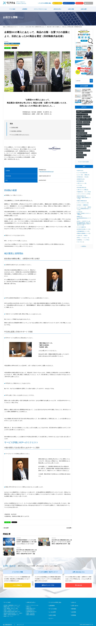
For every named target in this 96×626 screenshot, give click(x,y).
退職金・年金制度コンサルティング (14, 43)
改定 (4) (78, 221)
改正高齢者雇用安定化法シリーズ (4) (84, 219)
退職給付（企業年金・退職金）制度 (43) (84, 119)
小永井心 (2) (79, 235)
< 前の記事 (5, 527)
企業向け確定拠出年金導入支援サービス (12, 611)
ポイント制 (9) (88, 191)
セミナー (51, 618)
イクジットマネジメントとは (40, 9)
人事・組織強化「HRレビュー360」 (11, 608)
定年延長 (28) (80, 176)
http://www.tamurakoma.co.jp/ (47, 171)
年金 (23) (86, 176)
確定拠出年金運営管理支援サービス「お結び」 (13, 612)
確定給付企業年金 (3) (81, 155)
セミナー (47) (86, 116)
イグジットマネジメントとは (32, 605)
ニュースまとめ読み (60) (82, 172)
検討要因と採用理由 (16, 131)
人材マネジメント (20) (81, 138)
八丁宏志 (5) (79, 211)
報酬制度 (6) (85, 205)
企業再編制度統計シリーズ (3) (83, 231)
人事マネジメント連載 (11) (82, 189)
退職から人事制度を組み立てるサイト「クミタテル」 (14, 26)
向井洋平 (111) (80, 170)
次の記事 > (69, 527)
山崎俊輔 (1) (79, 239)
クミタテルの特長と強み (44, 3)
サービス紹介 (12, 9)
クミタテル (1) (80, 157)
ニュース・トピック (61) (82, 114)
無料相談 (73, 608)
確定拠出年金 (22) (80, 179)
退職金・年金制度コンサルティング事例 (11, 45)
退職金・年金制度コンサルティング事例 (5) (84, 214)
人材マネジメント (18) (81, 183)
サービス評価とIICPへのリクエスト (20, 134)
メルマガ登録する (58, 3)
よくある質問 (52, 611)
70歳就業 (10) (80, 191)
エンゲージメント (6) (81, 207)
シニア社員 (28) (80, 130)
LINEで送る (7, 522)
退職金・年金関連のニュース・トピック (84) (84, 112)
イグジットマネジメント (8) (82, 202)
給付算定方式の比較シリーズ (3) (83, 229)
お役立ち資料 (84, 9)
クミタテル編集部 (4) (81, 227)
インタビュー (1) (85, 237)
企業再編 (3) (79, 152)
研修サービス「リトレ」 (9, 616)
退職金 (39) (79, 122)
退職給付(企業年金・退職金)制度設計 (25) (83, 136)
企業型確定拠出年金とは (31, 611)
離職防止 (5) (86, 146)
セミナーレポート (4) (81, 148)
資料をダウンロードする (69, 3)
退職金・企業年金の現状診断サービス (11, 614)
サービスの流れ (53, 608)
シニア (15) (79, 185)
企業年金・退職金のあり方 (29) (83, 128)
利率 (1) (78, 237)
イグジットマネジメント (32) (83, 124)
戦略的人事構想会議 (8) (82, 200)
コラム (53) (79, 116)
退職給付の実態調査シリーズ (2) (83, 233)
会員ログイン (89, 3)
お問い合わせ (80, 3)
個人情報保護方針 (7, 624)
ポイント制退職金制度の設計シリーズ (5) (84, 209)
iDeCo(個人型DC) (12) (81, 187)
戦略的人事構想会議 (30, 614)
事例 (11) (79, 140)
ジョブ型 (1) (86, 239)
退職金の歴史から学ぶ (30, 608)
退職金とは (28, 606)
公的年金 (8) (79, 146)
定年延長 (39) (86, 122)
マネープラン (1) (80, 241)
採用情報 (73, 615)
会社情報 (73, 611)
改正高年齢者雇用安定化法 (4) (83, 150)
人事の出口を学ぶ (57, 9)
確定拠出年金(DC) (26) (81, 133)
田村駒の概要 (14, 127)
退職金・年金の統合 (30, 612)
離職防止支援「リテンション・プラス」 (12, 606)
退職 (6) (89, 207)
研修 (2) (85, 235)
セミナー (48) (80, 174)
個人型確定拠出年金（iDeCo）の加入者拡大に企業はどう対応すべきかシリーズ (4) (84, 223)
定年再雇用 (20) (80, 181)
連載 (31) (79, 126)
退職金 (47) (87, 174)
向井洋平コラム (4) (86, 221)
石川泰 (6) (79, 205)
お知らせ (73, 602)
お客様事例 (24, 9)
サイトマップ (20, 624)
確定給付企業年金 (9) (81, 196)
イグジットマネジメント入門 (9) (83, 193)
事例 (33, 26)
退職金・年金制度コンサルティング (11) (84, 143)
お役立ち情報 (71, 9)
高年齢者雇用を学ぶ (30, 609)
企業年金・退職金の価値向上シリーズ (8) (84, 198)
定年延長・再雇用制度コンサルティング (12, 605)
